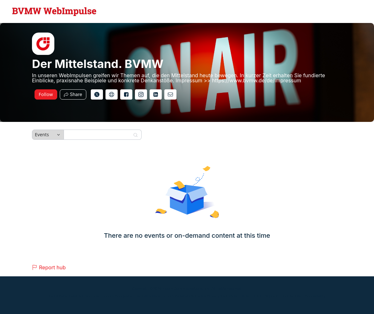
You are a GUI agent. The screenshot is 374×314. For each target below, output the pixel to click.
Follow (46, 94)
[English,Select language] (350, 11)
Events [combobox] (42, 134)
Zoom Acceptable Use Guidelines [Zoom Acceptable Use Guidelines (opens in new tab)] (132, 296)
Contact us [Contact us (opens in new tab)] (292, 296)
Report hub (49, 267)
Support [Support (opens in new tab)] (272, 296)
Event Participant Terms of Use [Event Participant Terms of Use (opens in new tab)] (74, 296)
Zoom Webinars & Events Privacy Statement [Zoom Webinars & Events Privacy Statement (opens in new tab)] (201, 296)
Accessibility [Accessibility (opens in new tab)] (315, 296)
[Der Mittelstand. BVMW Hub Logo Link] (54, 11)
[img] (43, 44)
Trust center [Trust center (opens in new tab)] (251, 296)
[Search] (98, 135)
